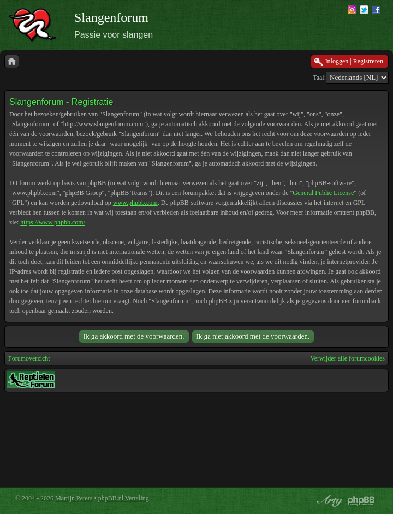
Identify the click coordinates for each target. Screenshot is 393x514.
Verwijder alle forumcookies (347, 358)
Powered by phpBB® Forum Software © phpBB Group (361, 501)
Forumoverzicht (29, 358)
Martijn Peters (73, 498)
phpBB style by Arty (328, 501)
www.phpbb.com (135, 202)
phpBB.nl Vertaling (123, 498)
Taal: (319, 77)
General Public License (323, 193)
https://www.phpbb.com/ (52, 222)
